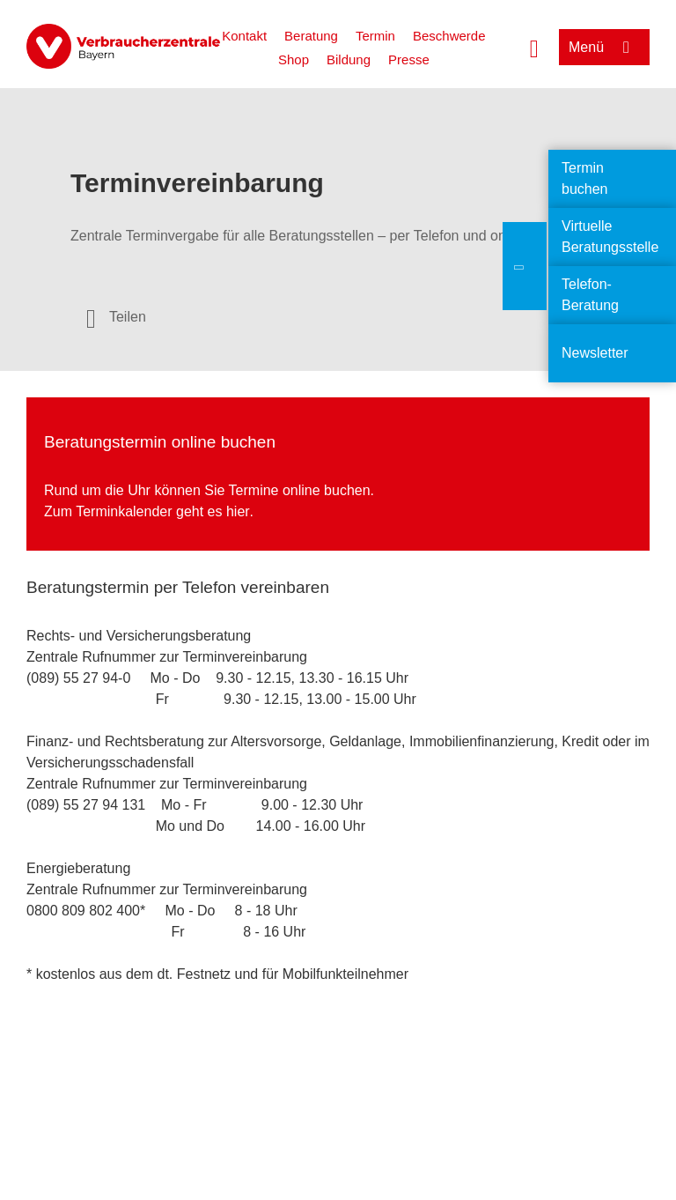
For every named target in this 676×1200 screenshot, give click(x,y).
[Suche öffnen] (534, 46)
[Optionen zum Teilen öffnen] (116, 317)
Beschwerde (449, 35)
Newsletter (595, 352)
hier (238, 511)
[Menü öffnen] (604, 47)
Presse (409, 59)
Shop (293, 59)
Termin (375, 35)
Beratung (311, 35)
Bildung (349, 59)
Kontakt (244, 35)
